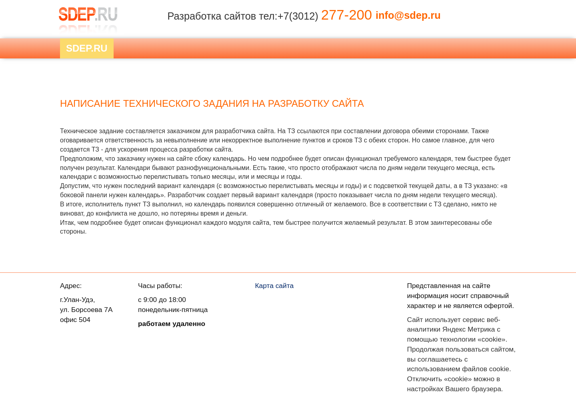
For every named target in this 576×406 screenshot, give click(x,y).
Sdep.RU (87, 48)
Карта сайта (274, 286)
